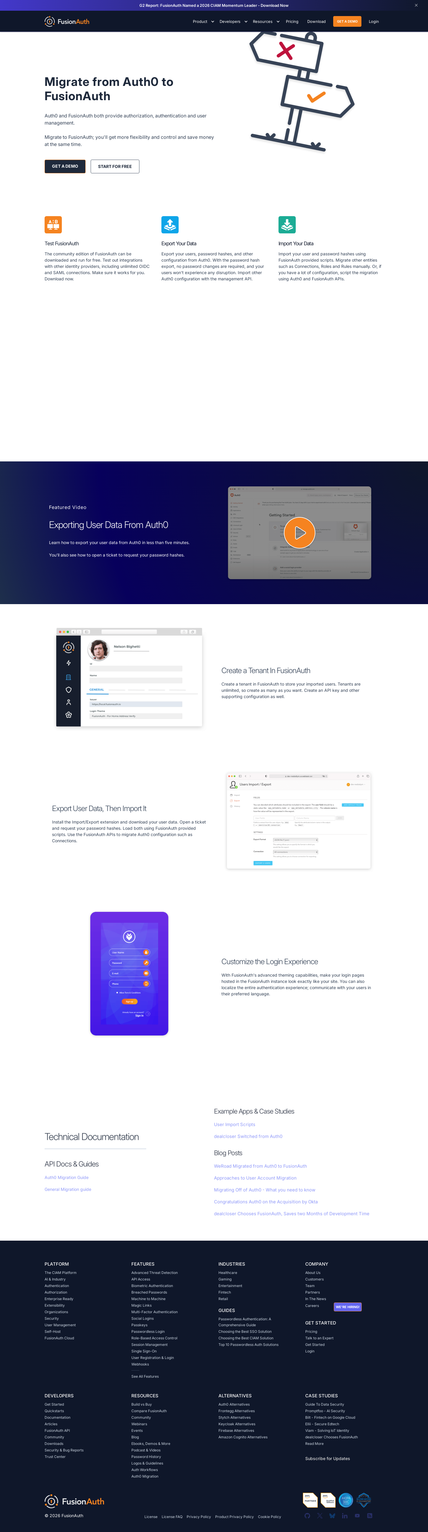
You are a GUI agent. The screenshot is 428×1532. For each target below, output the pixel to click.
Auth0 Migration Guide (67, 1186)
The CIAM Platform (61, 1272)
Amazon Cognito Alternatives (243, 1437)
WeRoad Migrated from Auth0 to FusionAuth (260, 1175)
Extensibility (55, 1305)
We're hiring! (348, 1307)
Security (52, 1318)
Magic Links (141, 1305)
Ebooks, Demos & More (150, 1443)
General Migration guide (68, 1198)
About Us (312, 1272)
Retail (223, 1299)
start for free (115, 166)
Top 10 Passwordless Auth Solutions (248, 1344)
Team (310, 1285)
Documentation (57, 1417)
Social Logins (142, 1318)
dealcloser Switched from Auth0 (248, 1145)
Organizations (56, 1312)
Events (137, 1430)
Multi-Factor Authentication (154, 1312)
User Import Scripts (234, 1134)
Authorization (56, 1292)
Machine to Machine (148, 1299)
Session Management (149, 1344)
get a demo (347, 21)
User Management (60, 1325)
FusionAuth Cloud (59, 1338)
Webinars (139, 1424)
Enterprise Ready (59, 1299)
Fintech (224, 1292)
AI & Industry (55, 1279)
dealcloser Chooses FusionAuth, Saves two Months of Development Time (291, 1223)
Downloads (54, 1443)
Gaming (225, 1279)
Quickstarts (54, 1411)
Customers (314, 1279)
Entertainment (230, 1285)
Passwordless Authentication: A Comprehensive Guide (244, 1322)
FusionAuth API (57, 1430)
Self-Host (53, 1331)
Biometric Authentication (152, 1285)
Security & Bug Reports (64, 1450)
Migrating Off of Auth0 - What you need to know (264, 1199)
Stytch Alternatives (234, 1417)
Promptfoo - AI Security (325, 1411)
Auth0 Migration (144, 1476)
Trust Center (55, 1456)
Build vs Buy (141, 1404)
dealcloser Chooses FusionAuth (331, 1437)
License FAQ (172, 1517)
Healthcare (227, 1272)
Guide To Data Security (324, 1404)
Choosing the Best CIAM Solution (245, 1338)
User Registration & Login (152, 1357)
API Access (140, 1279)
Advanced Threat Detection (154, 1272)
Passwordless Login (148, 1331)
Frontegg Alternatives (236, 1411)
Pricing (311, 1331)
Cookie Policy (269, 1517)
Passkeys (139, 1325)
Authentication (57, 1285)
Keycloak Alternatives (236, 1424)
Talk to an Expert (319, 1338)
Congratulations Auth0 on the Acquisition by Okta (266, 1211)
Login (309, 1351)
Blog (135, 1437)
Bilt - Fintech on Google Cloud (330, 1417)
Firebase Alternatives (236, 1430)
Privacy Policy (199, 1517)
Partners (312, 1292)
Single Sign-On (144, 1351)
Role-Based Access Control (154, 1338)
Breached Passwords (149, 1292)
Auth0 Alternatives (234, 1404)
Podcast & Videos (145, 1450)
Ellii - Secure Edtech (322, 1424)
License (151, 1517)
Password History (146, 1456)
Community (54, 1437)
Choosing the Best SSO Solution (245, 1331)
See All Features (145, 1376)
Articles (51, 1424)
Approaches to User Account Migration (255, 1187)
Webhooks (140, 1364)
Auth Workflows (144, 1469)
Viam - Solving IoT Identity (327, 1430)
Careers (312, 1305)
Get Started (315, 1344)
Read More (314, 1443)
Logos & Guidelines (147, 1463)
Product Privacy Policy (234, 1517)
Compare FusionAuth (149, 1411)
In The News (315, 1299)
